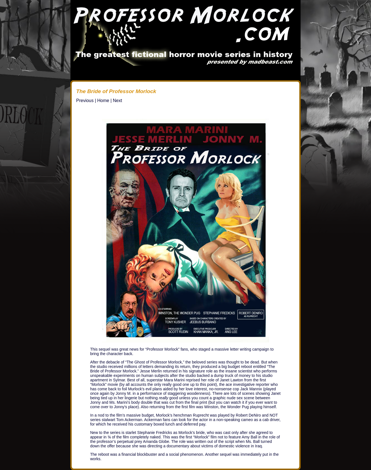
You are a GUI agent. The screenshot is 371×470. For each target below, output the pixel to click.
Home (103, 100)
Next (117, 100)
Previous (85, 100)
